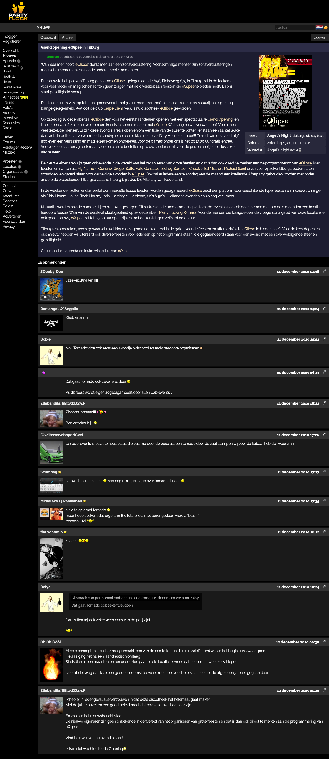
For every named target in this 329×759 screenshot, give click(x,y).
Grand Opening (220, 119)
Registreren (12, 41)
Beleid (8, 206)
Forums (9, 142)
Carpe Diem (113, 108)
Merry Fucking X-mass (177, 212)
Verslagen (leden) (17, 147)
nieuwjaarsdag (14, 92)
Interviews (11, 118)
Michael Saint (235, 169)
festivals (9, 76)
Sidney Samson (174, 169)
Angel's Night (279, 135)
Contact (9, 186)
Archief (68, 37)
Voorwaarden (14, 222)
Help (7, 211)
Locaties (10, 166)
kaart (7, 71)
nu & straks (11, 66)
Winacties (15, 97)
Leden (8, 137)
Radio (7, 128)
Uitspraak (79, 598)
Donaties (10, 201)
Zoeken (320, 37)
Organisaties (13, 171)
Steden (9, 177)
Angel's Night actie (284, 150)
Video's (9, 113)
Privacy (9, 227)
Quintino (105, 169)
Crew (7, 191)
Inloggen (10, 36)
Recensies (11, 123)
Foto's (8, 108)
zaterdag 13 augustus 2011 (289, 143)
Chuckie (195, 169)
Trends (8, 102)
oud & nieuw (12, 87)
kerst (7, 82)
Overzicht (10, 50)
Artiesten (10, 161)
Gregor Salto (124, 169)
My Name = (86, 169)
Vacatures (11, 196)
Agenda (9, 61)
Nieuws (43, 27)
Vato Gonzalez (147, 169)
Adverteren (12, 216)
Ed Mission (213, 169)
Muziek (8, 152)
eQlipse (81, 64)
